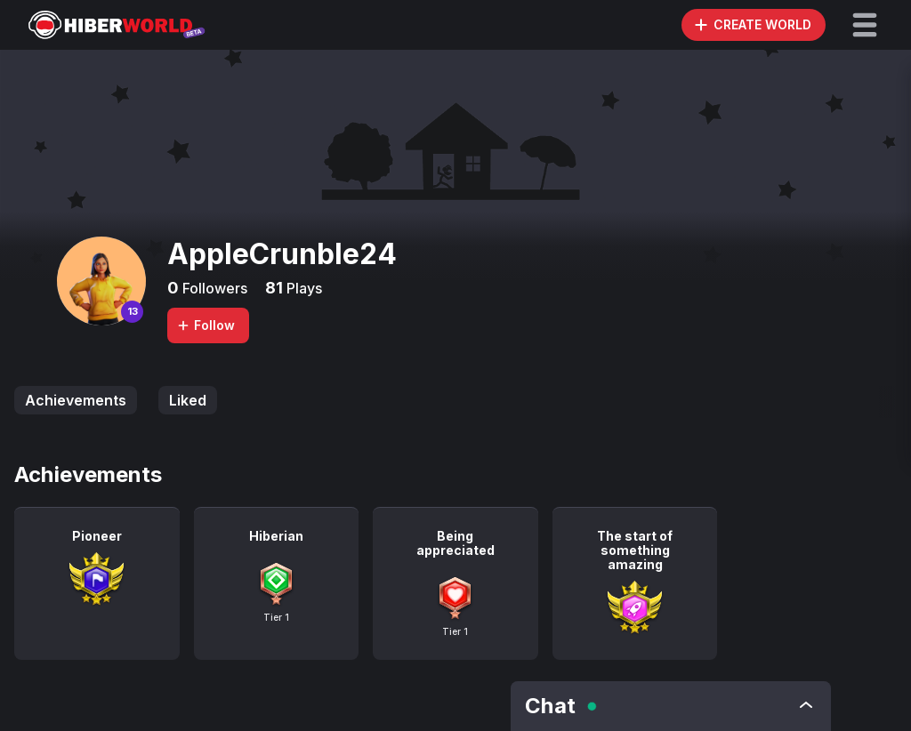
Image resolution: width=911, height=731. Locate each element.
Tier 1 (276, 617)
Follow (205, 325)
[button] (865, 25)
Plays (302, 288)
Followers (213, 288)
